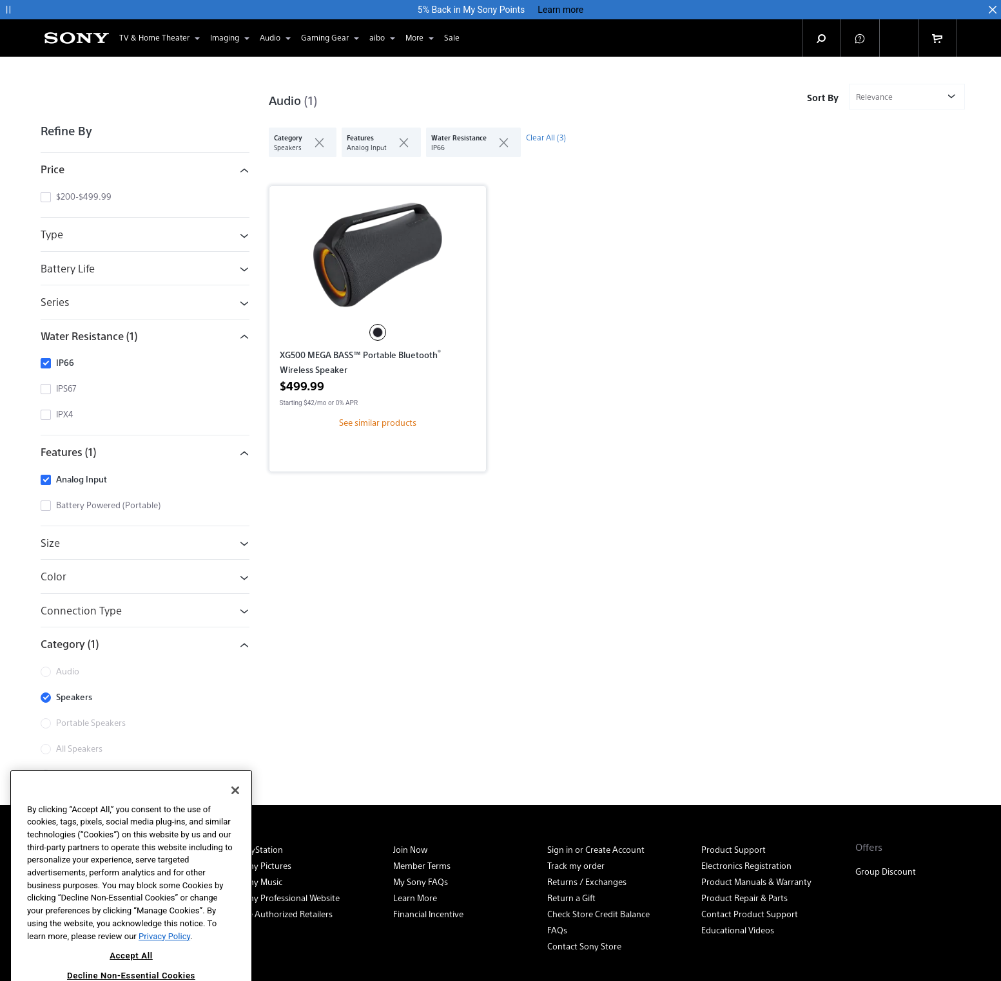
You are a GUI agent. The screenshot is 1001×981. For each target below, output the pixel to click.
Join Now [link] (410, 849)
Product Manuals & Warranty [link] (756, 881)
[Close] (235, 819)
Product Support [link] (733, 849)
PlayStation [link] (261, 849)
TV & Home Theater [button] (160, 38)
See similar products (377, 422)
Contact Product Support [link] (749, 913)
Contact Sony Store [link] (584, 945)
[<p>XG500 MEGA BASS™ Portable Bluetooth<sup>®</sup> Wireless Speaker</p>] (377, 260)
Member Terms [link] (422, 865)
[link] (452, 38)
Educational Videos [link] (737, 929)
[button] (8, 10)
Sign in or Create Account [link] (596, 849)
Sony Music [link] (260, 881)
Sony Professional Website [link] (289, 897)
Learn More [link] (415, 897)
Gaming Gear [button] (331, 38)
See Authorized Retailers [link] (286, 913)
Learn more (560, 10)
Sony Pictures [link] (265, 865)
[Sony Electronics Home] (76, 38)
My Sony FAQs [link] (420, 881)
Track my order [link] (576, 865)
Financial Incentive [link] (428, 913)
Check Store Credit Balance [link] (598, 913)
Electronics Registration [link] (746, 865)
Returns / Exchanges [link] (587, 881)
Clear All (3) (546, 137)
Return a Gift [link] (571, 897)
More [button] (420, 38)
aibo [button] (383, 38)
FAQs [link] (557, 929)
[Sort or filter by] (907, 97)
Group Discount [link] (885, 871)
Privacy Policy (164, 964)
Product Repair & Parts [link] (744, 897)
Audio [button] (276, 38)
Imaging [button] (231, 38)
